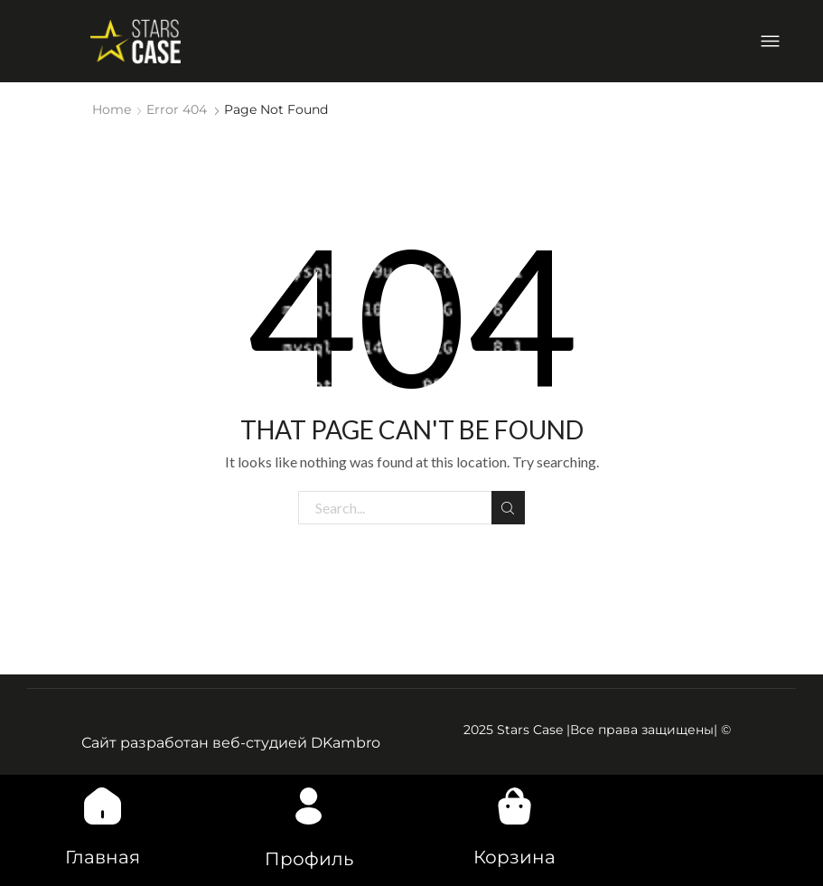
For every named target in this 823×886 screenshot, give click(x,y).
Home (111, 109)
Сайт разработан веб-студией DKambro (230, 742)
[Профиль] (309, 805)
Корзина (514, 857)
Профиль (309, 859)
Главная (102, 857)
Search (508, 508)
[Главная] (103, 805)
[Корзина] (514, 805)
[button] (770, 41)
